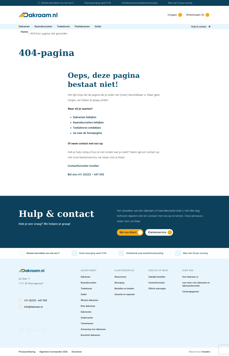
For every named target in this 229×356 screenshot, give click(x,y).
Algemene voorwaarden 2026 (53, 352)
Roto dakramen (88, 306)
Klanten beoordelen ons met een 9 (55, 3)
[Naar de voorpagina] (38, 15)
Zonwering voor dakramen (93, 329)
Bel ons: (73, 174)
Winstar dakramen (89, 300)
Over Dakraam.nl (190, 277)
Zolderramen (87, 318)
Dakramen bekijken (84, 117)
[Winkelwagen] (197, 15)
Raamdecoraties (43, 26)
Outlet (98, 26)
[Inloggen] (174, 15)
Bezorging (119, 283)
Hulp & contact (198, 26)
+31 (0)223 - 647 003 (33, 300)
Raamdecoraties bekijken (88, 122)
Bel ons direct (131, 232)
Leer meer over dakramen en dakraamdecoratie (196, 284)
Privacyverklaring (27, 352)
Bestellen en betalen (124, 288)
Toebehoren (63, 26)
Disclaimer (77, 352)
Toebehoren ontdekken (87, 127)
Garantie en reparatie (124, 294)
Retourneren (120, 277)
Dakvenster (86, 312)
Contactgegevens (190, 291)
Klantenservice (160, 232)
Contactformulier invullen (83, 165)
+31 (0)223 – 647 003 (91, 174)
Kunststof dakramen (90, 335)
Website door (199, 352)
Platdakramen (82, 26)
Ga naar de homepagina (87, 132)
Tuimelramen (87, 323)
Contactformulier (156, 283)
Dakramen (24, 26)
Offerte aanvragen (157, 288)
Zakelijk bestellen (156, 277)
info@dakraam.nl (31, 307)
